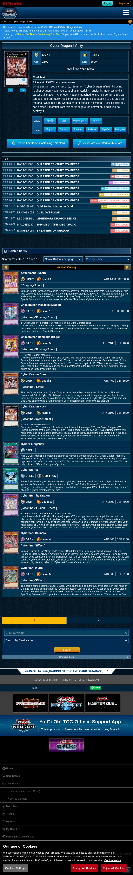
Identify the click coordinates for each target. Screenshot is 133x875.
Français (78, 129)
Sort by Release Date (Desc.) (25, 791)
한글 (64, 120)
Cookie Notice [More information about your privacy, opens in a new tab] (112, 860)
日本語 (50, 120)
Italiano (92, 129)
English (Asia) (80, 120)
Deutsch (64, 129)
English (50, 129)
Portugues (120, 129)
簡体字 (95, 120)
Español (106, 129)
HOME (4, 21)
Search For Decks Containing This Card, (39, 34)
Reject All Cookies (114, 868)
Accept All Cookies (84, 868)
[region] (66, 857)
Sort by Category (18, 798)
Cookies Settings (15, 868)
